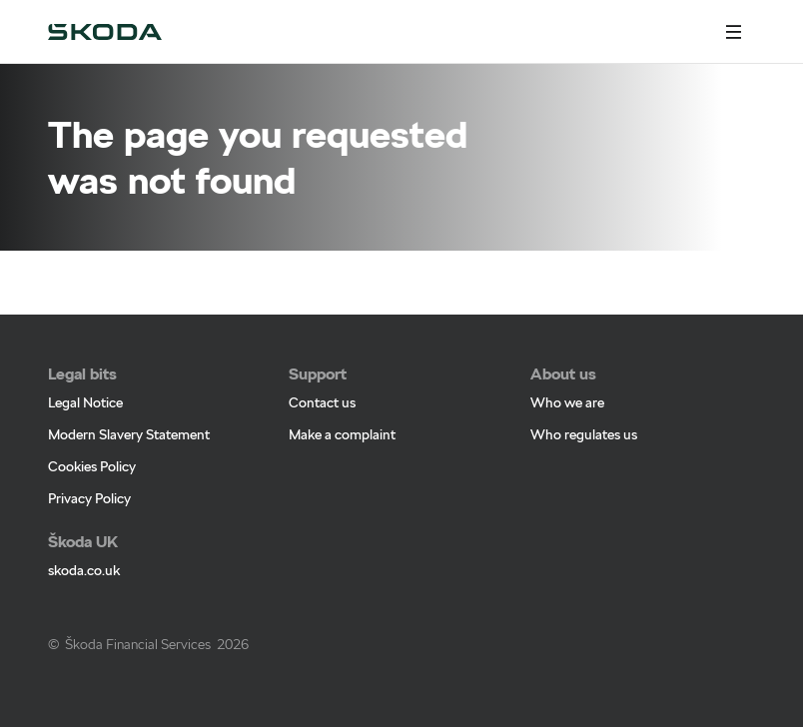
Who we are (567, 402)
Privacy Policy (89, 498)
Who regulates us (583, 434)
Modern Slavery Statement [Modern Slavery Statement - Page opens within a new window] (129, 434)
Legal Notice (85, 402)
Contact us (322, 402)
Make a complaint (342, 434)
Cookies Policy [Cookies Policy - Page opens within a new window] (92, 466)
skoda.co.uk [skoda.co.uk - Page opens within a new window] (84, 570)
